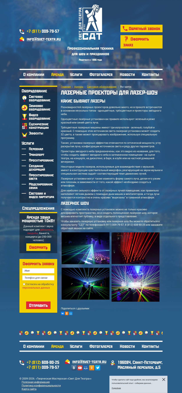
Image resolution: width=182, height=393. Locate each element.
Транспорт (36, 154)
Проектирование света (41, 176)
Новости (127, 74)
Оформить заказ (136, 42)
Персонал (36, 149)
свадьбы (32, 233)
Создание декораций (37, 167)
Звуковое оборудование (39, 107)
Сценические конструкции (39, 125)
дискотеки (46, 229)
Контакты (150, 74)
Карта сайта (29, 389)
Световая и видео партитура (41, 195)
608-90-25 (43, 362)
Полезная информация (36, 382)
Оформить (38, 247)
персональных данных (36, 287)
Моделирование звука (41, 185)
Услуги (76, 74)
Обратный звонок (144, 28)
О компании (33, 74)
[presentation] (44, 295)
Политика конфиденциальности (41, 385)
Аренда (57, 74)
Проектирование (41, 160)
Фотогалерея (101, 74)
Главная (66, 86)
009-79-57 (43, 31)
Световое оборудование (39, 98)
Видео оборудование (39, 116)
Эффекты (36, 133)
